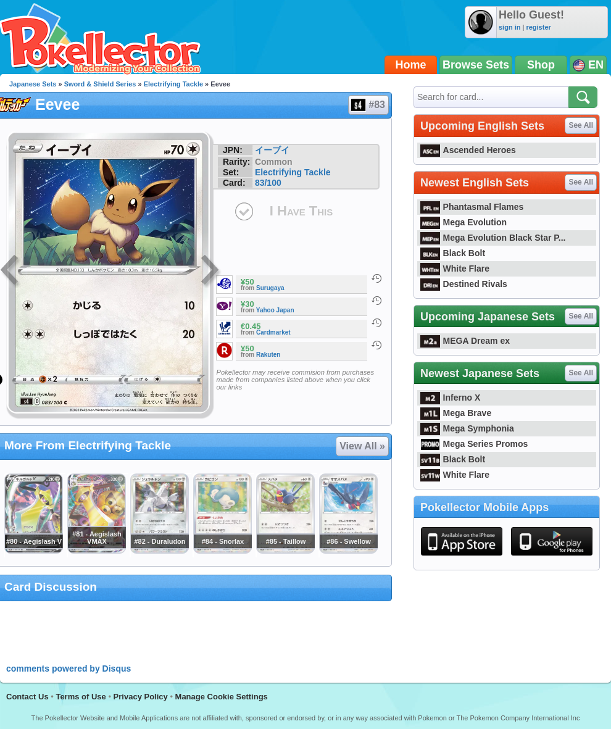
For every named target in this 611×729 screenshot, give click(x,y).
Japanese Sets (32, 84)
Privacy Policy (141, 696)
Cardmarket (273, 332)
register (538, 27)
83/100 (268, 183)
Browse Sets (476, 65)
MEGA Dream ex (465, 341)
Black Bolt (452, 253)
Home (411, 65)
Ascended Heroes (468, 150)
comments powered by (68, 668)
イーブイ (272, 150)
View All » (362, 446)
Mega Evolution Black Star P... (493, 238)
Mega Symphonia (467, 428)
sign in (509, 27)
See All (580, 125)
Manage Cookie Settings (221, 696)
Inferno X (450, 397)
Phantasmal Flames (471, 207)
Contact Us (27, 696)
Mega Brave (455, 413)
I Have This (301, 211)
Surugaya (270, 288)
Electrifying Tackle (173, 84)
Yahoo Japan (275, 310)
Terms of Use (81, 696)
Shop (541, 65)
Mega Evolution (463, 222)
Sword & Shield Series (100, 84)
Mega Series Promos (474, 444)
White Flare (454, 268)
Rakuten (268, 354)
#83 (368, 105)
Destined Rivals (463, 284)
